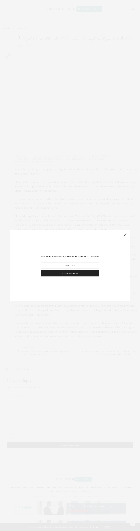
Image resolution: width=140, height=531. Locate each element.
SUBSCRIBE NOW (70, 273)
